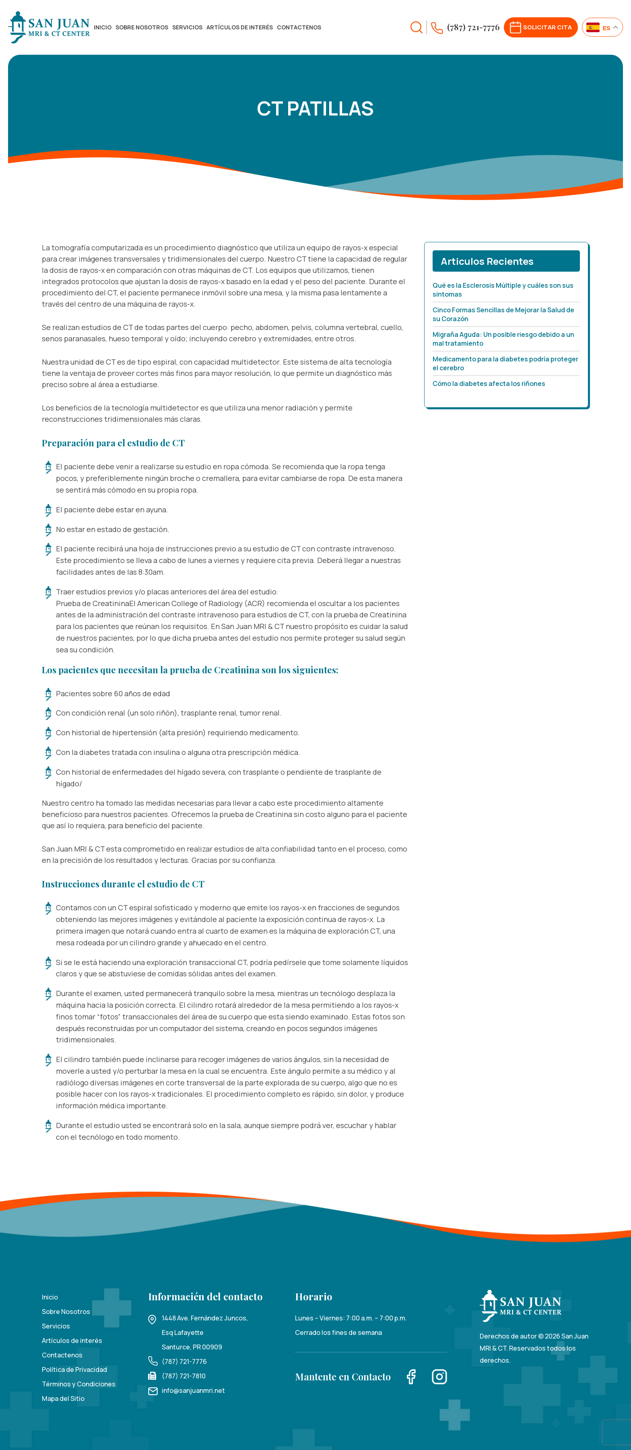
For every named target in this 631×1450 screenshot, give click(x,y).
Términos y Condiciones (78, 1384)
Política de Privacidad (74, 1369)
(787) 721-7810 (184, 1376)
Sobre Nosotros (141, 27)
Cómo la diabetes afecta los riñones (489, 383)
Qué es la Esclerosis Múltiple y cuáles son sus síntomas (503, 290)
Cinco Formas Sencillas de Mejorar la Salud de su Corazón (503, 314)
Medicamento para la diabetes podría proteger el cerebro (505, 363)
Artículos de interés (239, 27)
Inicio (102, 27)
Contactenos (299, 27)
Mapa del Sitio (63, 1398)
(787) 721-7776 (184, 1361)
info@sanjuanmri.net (193, 1390)
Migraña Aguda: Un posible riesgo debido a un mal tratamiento (503, 339)
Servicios (187, 27)
